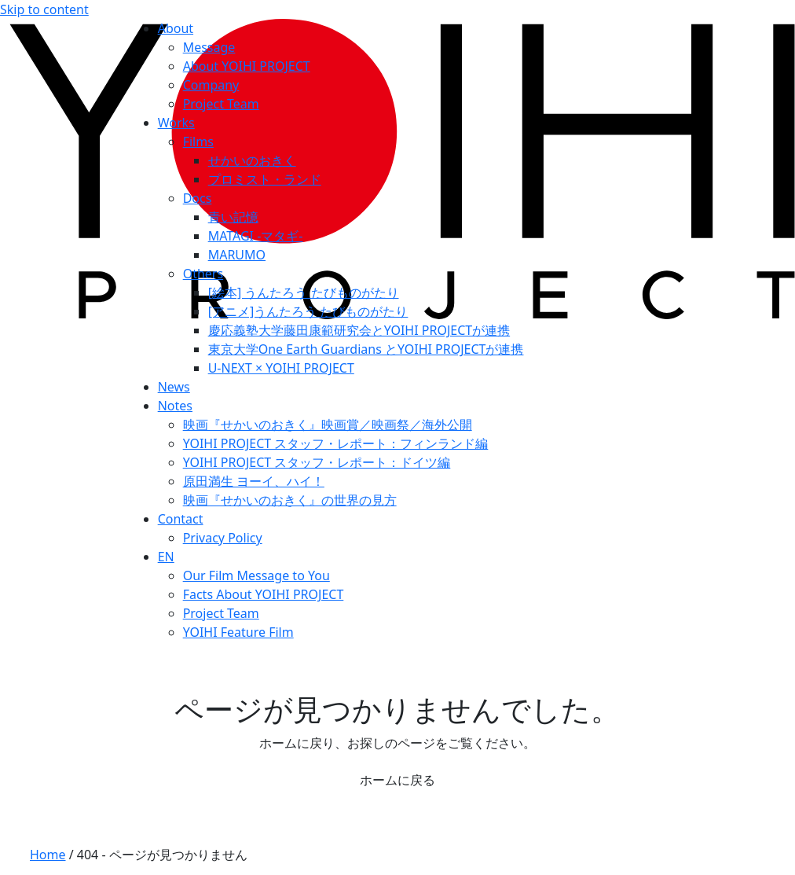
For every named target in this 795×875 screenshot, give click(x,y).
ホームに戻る (397, 780)
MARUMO (237, 254)
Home (48, 854)
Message (209, 47)
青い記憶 (233, 217)
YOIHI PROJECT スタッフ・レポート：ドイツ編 (317, 462)
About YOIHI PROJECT (246, 66)
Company (211, 85)
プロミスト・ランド (264, 179)
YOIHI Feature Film (238, 632)
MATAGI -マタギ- (255, 235)
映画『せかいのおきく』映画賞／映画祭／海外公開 (327, 424)
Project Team (221, 103)
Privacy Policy (222, 537)
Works (176, 122)
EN (166, 556)
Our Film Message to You (256, 575)
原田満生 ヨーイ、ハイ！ (253, 481)
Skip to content (44, 9)
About (175, 28)
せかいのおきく (252, 160)
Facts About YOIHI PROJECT (263, 594)
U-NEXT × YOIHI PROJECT (281, 368)
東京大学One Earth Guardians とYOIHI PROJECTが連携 (366, 349)
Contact (180, 519)
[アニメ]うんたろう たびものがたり (308, 311)
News (174, 386)
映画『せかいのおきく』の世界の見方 (290, 500)
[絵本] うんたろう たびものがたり (303, 292)
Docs (197, 198)
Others (203, 273)
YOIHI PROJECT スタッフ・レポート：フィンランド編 (336, 443)
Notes (175, 405)
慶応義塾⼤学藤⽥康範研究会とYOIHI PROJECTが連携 (359, 330)
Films (198, 141)
